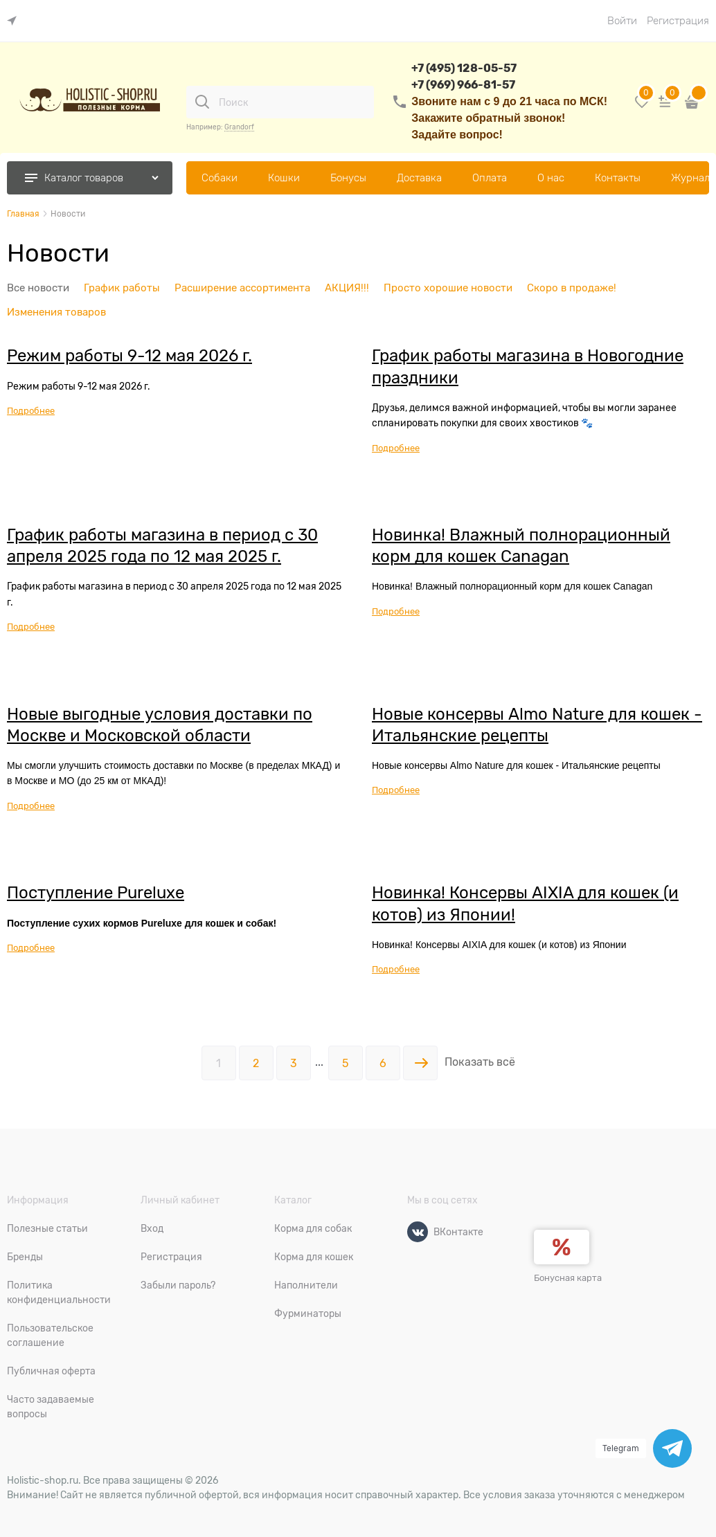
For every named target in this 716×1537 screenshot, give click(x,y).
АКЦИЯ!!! (347, 287)
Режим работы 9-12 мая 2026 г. (129, 355)
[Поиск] (202, 101)
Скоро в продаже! (571, 287)
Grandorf (239, 127)
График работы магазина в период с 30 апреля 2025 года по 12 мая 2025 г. (162, 545)
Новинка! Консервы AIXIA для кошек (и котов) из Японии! (525, 903)
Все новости (38, 287)
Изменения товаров (56, 312)
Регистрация (678, 20)
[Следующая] (420, 1063)
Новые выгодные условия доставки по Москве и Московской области (159, 724)
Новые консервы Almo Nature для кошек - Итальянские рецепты (537, 724)
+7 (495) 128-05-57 (464, 68)
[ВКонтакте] (417, 1231)
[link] (15, 21)
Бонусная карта (568, 1278)
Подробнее (31, 411)
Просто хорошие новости (448, 287)
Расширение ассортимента (242, 287)
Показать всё (480, 1062)
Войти (622, 20)
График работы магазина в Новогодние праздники (527, 366)
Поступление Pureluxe (95, 892)
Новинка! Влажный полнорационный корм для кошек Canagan (521, 545)
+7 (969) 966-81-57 (463, 84)
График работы (122, 287)
